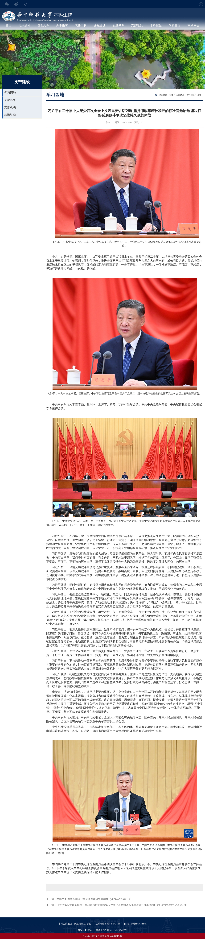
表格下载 (80, 25)
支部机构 (10, 107)
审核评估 (193, 25)
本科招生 (156, 25)
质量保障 (118, 25)
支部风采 (10, 100)
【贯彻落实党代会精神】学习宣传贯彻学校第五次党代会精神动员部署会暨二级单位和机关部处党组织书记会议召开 (122, 905)
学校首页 (174, 25)
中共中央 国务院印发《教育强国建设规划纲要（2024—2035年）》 (94, 899)
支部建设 (137, 25)
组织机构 (24, 25)
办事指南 (62, 25)
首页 (8, 25)
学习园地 (10, 92)
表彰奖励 (10, 114)
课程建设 (99, 25)
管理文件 (43, 25)
